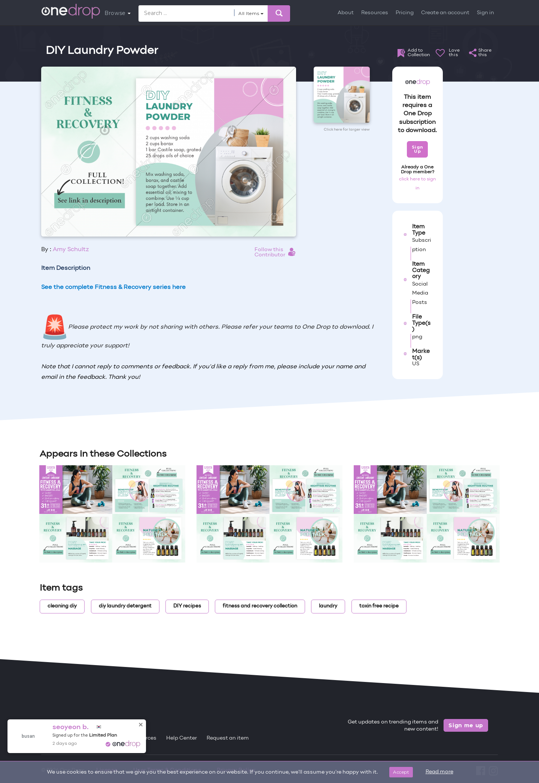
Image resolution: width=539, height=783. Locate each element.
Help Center (181, 738)
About (346, 12)
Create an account (445, 12)
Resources (374, 12)
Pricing (405, 12)
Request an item (228, 738)
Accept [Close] (401, 772)
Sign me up (465, 725)
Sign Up (417, 149)
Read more (439, 772)
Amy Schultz (71, 250)
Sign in (485, 12)
